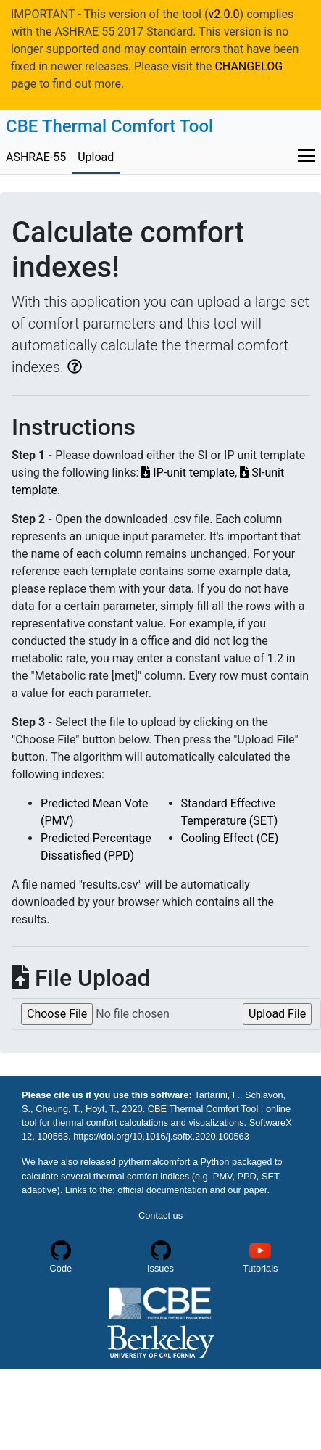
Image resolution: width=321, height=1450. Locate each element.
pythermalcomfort (155, 1161)
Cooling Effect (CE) (230, 838)
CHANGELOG (248, 66)
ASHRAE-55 (36, 157)
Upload (96, 157)
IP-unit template (188, 472)
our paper (247, 1190)
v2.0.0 (223, 14)
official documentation (163, 1190)
